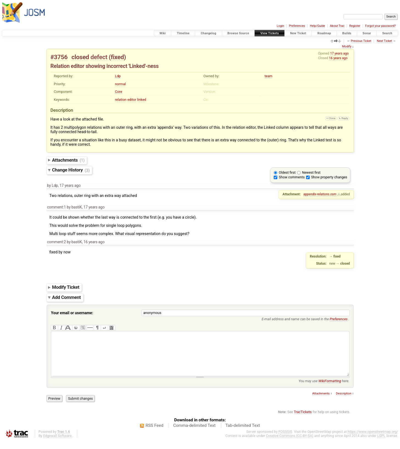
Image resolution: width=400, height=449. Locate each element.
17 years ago (339, 53)
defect (98, 57)
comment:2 (56, 242)
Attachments (68, 160)
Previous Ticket (361, 41)
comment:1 (56, 207)
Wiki (163, 33)
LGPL (381, 444)
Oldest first (287, 172)
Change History (71, 170)
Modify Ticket (65, 287)
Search (387, 33)
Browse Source (238, 33)
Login (280, 26)
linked (141, 100)
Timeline (183, 33)
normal (120, 84)
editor (131, 100)
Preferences (297, 26)
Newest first (311, 172)
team (269, 76)
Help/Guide (317, 26)
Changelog (208, 33)
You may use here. (323, 389)
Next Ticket (384, 41)
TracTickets (303, 420)
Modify (346, 46)
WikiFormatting (329, 389)
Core (118, 92)
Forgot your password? (380, 26)
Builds (346, 33)
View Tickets (269, 33)
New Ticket (298, 33)
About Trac (337, 26)
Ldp (118, 76)
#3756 (59, 57)
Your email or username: (72, 313)
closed (80, 57)
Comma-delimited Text (194, 433)
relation (121, 100)
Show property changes (329, 177)
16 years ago (338, 58)
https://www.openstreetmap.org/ (373, 440)
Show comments (292, 177)
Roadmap (324, 33)
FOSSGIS (285, 440)
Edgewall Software (57, 444)
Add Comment (66, 297)
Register (354, 26)
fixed (117, 57)
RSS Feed (154, 433)
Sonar (367, 33)
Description (343, 402)
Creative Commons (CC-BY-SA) (290, 444)
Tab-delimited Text (242, 433)
